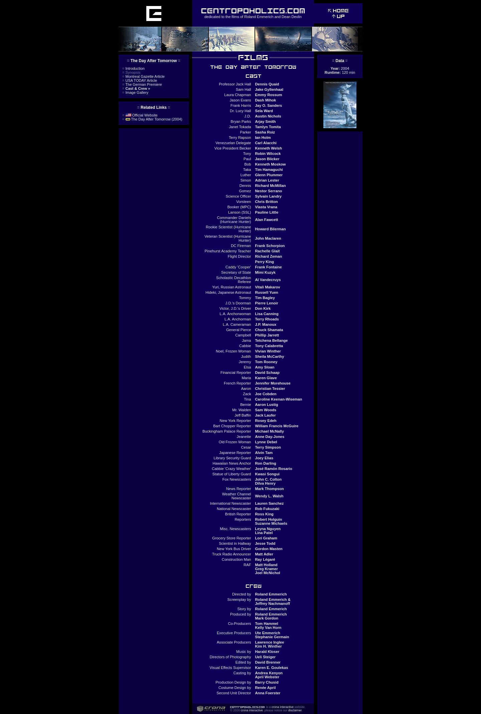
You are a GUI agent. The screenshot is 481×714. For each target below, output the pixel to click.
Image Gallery (135, 92)
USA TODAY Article (139, 80)
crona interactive (283, 707)
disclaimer (295, 710)
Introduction (133, 68)
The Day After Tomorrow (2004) (152, 119)
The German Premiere (142, 84)
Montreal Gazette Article (143, 76)
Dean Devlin (292, 17)
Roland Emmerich (258, 17)
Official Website (140, 115)
